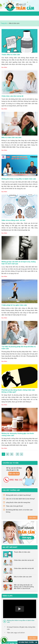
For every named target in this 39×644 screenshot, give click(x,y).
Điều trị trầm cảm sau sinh (11, 137)
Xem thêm (32, 517)
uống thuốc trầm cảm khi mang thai (18, 502)
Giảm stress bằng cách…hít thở (13, 220)
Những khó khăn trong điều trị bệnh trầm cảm (19, 179)
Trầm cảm (19, 5)
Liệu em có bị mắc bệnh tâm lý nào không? (20, 499)
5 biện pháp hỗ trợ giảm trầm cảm (14, 305)
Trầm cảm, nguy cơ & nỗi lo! (16, 633)
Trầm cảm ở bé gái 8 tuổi (14, 506)
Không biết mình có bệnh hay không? (18, 495)
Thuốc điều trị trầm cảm (11, 54)
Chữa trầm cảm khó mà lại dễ (12, 96)
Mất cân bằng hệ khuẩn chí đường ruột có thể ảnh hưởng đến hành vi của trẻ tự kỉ (24, 586)
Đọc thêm (4, 67)
